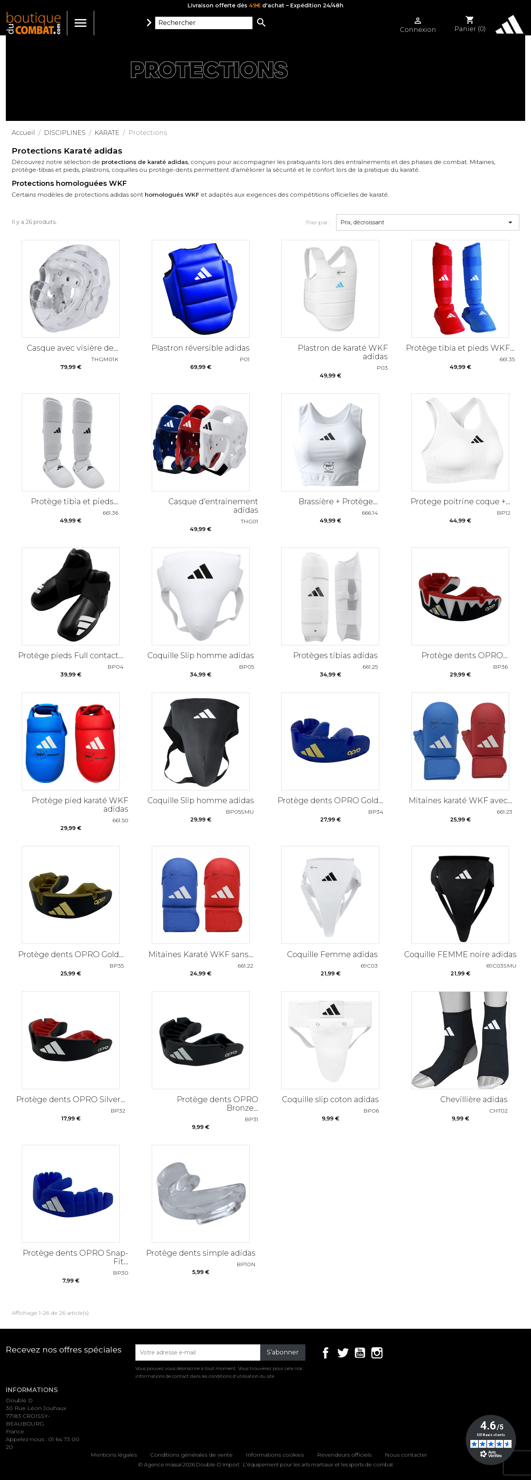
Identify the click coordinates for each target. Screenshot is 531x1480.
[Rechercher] (203, 23)
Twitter (342, 1353)
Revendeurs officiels (344, 1454)
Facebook (325, 1353)
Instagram (377, 1353)
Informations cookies (275, 1454)
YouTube (360, 1353)
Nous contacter (406, 1454)
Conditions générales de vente (191, 1454)
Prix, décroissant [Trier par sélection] (427, 222)
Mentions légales (114, 1454)
